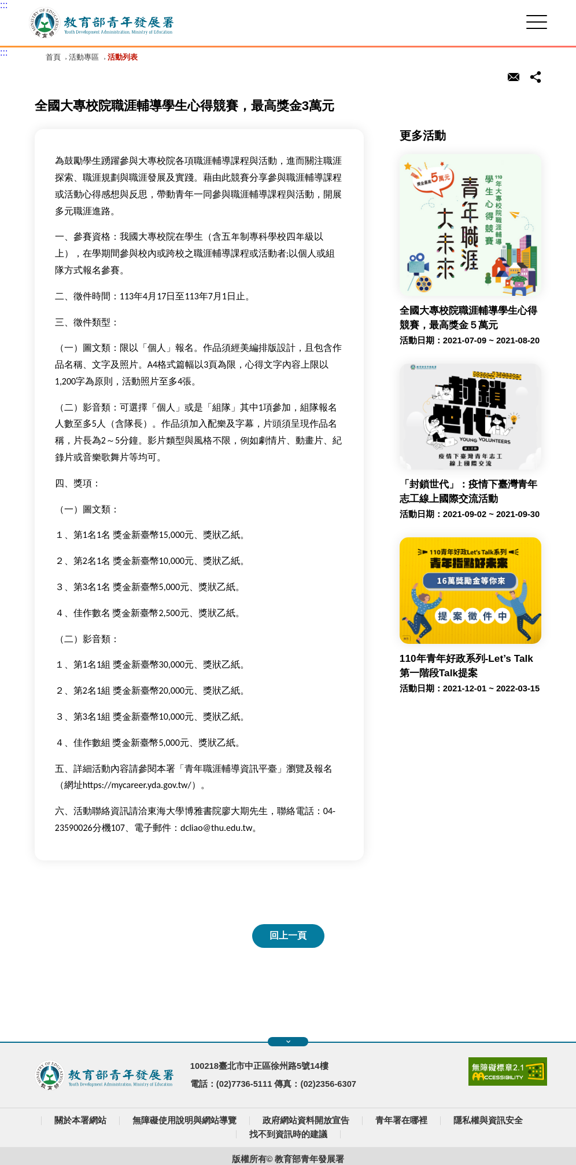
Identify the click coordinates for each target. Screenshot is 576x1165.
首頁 (53, 57)
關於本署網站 (80, 1120)
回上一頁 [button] (288, 935)
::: (4, 5)
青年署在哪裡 (401, 1120)
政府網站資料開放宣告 (306, 1120)
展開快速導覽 (288, 1041)
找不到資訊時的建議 (288, 1134)
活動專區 (84, 57)
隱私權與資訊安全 (488, 1120)
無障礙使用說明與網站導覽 (184, 1120)
